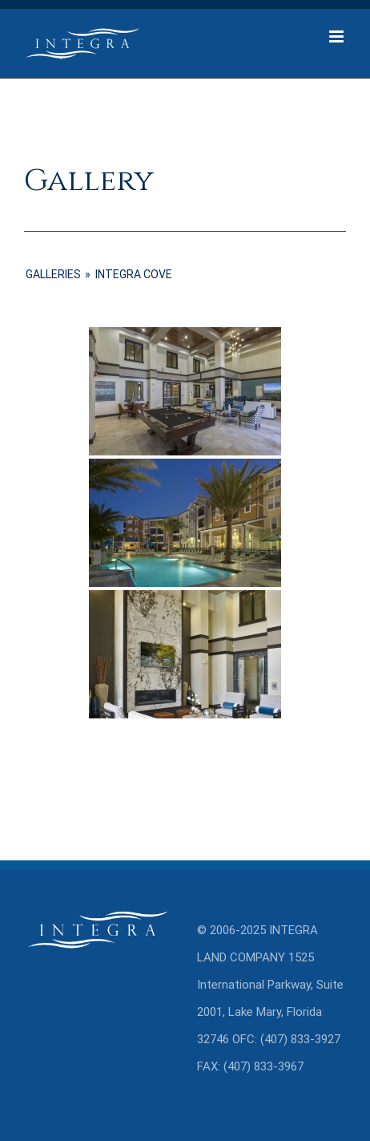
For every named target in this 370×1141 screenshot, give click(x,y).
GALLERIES (53, 274)
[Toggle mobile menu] (337, 36)
